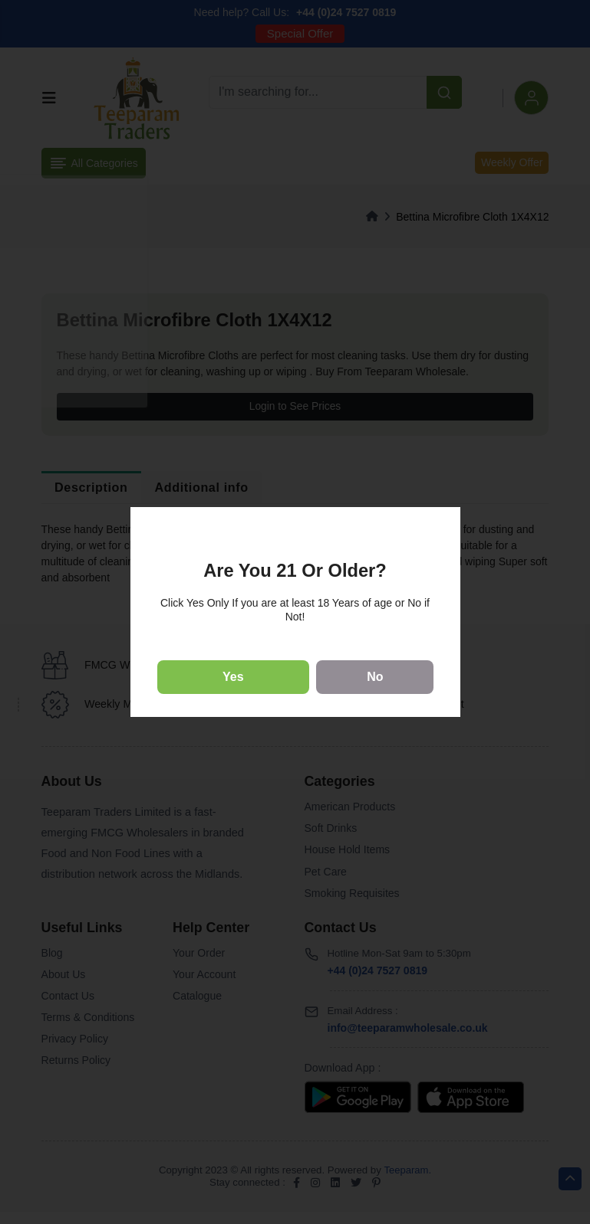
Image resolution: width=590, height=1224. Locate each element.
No (375, 676)
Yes (233, 676)
